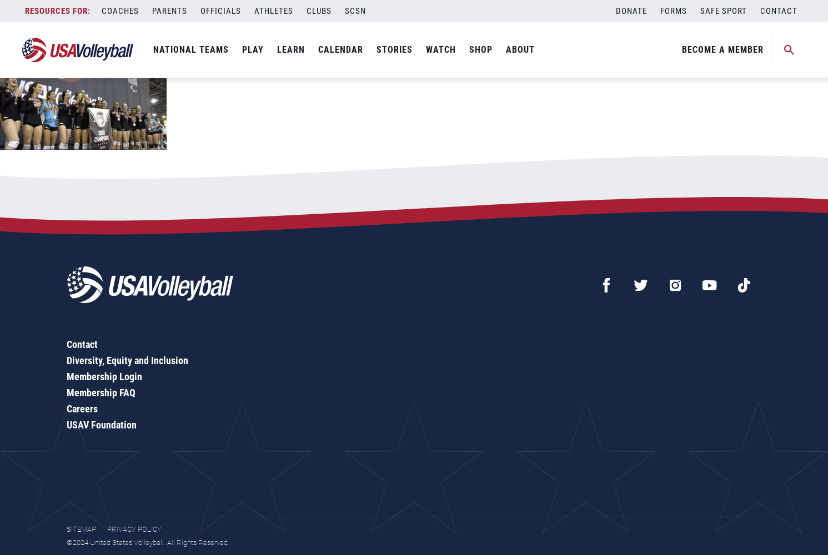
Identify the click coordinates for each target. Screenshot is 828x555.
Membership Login (104, 376)
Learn (291, 49)
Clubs (319, 11)
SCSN (355, 11)
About (520, 49)
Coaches (120, 11)
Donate (631, 11)
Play (253, 49)
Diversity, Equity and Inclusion (127, 360)
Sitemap (81, 529)
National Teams (191, 49)
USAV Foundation (102, 425)
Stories (395, 49)
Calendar (340, 49)
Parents (169, 11)
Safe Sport (723, 11)
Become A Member (723, 49)
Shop (481, 49)
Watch (441, 49)
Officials (220, 11)
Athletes (273, 11)
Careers (82, 409)
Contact (778, 11)
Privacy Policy (134, 529)
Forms (673, 11)
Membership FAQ (101, 392)
